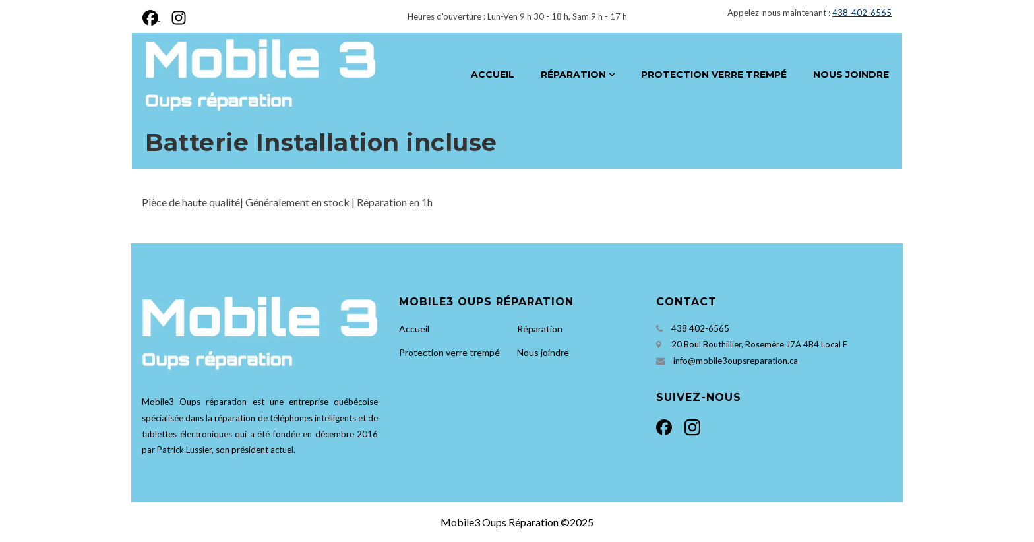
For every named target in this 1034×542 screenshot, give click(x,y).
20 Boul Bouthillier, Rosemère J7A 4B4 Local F (759, 344)
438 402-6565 (700, 328)
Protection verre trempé (714, 74)
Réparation (573, 74)
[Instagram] (176, 16)
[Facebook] (154, 16)
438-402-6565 (862, 12)
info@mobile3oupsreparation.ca (735, 360)
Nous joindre (851, 74)
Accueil (492, 74)
